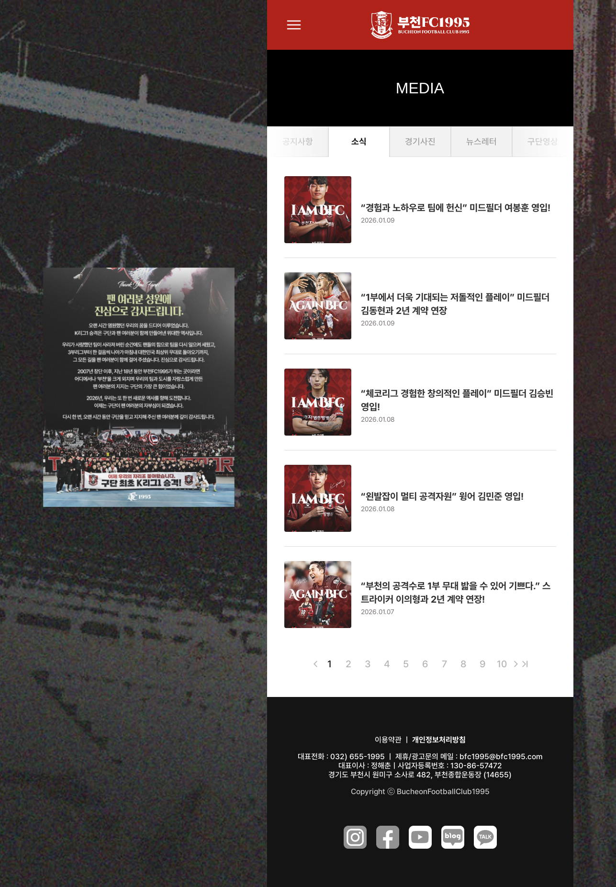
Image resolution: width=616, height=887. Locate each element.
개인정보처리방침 (439, 739)
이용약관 (388, 739)
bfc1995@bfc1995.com (501, 756)
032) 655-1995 (357, 756)
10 (502, 664)
